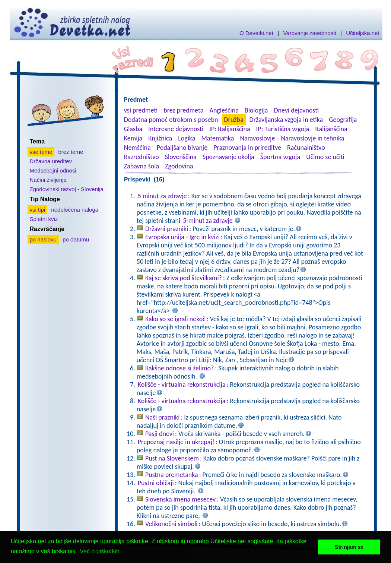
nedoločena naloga (74, 209)
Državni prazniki (166, 229)
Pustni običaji (156, 483)
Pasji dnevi (159, 434)
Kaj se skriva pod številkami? (183, 278)
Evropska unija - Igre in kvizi (182, 237)
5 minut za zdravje (162, 196)
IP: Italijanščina (229, 129)
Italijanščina (331, 129)
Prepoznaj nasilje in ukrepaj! (176, 442)
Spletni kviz (44, 219)
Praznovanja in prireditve (247, 147)
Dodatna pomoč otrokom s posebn (171, 120)
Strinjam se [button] (349, 547)
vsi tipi (37, 209)
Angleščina (223, 110)
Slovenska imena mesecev (180, 499)
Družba (234, 120)
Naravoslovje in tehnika (312, 138)
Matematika (217, 138)
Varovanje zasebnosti (309, 33)
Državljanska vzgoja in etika (286, 120)
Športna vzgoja (280, 157)
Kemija (133, 138)
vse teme (41, 152)
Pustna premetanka (171, 475)
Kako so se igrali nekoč (175, 319)
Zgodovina (179, 166)
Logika (186, 138)
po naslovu (43, 239)
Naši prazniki (162, 417)
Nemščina (137, 147)
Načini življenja (48, 180)
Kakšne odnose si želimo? (179, 368)
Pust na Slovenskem (172, 458)
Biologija (256, 110)
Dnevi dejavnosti (296, 110)
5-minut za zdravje (207, 220)
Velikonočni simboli (171, 524)
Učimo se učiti (325, 157)
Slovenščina (181, 157)
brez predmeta (183, 110)
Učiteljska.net (362, 33)
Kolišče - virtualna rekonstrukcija (182, 384)
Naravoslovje (257, 138)
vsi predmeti (141, 110)
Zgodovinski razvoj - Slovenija (67, 189)
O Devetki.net (256, 33)
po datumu (76, 239)
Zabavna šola (141, 166)
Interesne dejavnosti (175, 129)
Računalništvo (306, 147)
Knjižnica (160, 138)
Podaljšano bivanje (182, 147)
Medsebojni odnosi (53, 170)
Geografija (343, 120)
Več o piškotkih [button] (100, 551)
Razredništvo (141, 157)
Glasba (133, 129)
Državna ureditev (51, 161)
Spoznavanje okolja (228, 157)
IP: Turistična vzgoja (282, 129)
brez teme (70, 152)
